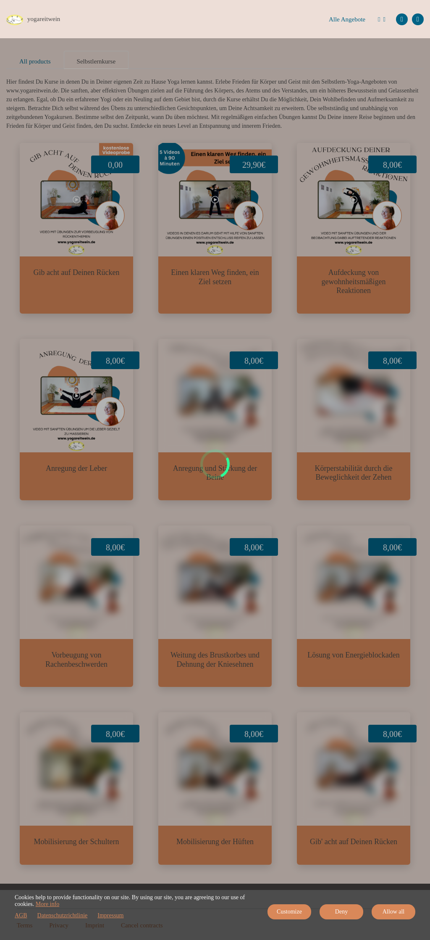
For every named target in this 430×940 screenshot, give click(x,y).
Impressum (110, 915)
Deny (341, 911)
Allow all (394, 911)
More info (47, 904)
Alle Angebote (347, 19)
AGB (21, 915)
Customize (289, 911)
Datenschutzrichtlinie (62, 915)
